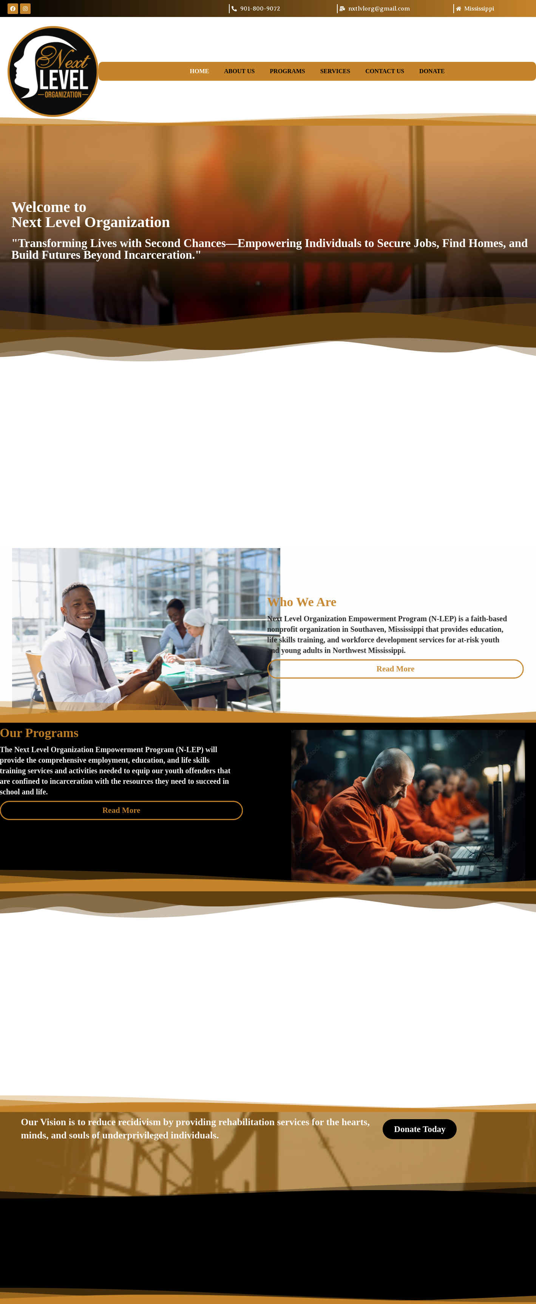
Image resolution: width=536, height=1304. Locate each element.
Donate (432, 71)
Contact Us (384, 71)
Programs (287, 71)
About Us (239, 71)
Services (335, 71)
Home (199, 71)
